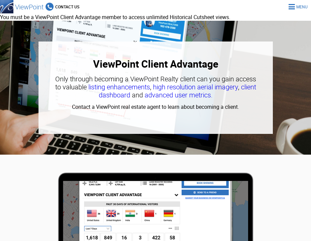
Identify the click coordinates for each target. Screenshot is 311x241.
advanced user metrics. (179, 94)
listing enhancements (119, 86)
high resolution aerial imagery (195, 86)
